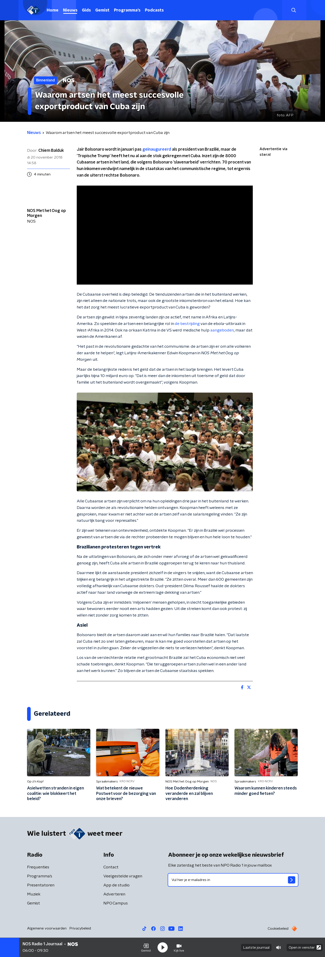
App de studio (116, 885)
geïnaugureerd (156, 149)
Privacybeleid (80, 928)
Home (52, 10)
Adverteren (114, 894)
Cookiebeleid (278, 928)
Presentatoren (40, 885)
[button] (146, 947)
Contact (110, 867)
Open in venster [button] (305, 947)
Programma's (127, 10)
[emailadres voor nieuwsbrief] (233, 880)
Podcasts (154, 10)
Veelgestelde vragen (122, 876)
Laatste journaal (256, 947)
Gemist (102, 10)
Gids (86, 10)
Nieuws (70, 10)
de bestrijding (187, 324)
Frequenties (38, 867)
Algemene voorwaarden (47, 928)
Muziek (33, 894)
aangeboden (222, 330)
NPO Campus (115, 903)
